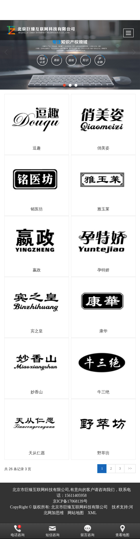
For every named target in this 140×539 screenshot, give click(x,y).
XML (92, 513)
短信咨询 (52, 531)
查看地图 (122, 531)
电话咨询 (18, 531)
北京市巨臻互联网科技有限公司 (79, 507)
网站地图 (76, 513)
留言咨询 (87, 531)
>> (130, 468)
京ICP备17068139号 (70, 501)
